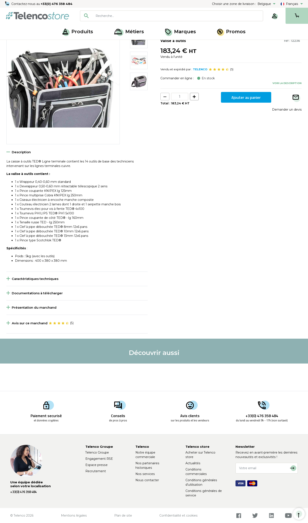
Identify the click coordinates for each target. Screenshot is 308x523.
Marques (180, 32)
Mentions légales (74, 515)
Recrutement (95, 471)
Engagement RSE (99, 459)
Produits (77, 32)
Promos (231, 32)
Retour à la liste (20, 54)
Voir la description (287, 110)
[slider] (218, 97)
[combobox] (171, 16)
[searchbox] (177, 16)
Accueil (11, 44)
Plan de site (123, 515)
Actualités (192, 463)
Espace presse (96, 465)
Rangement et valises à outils (69, 44)
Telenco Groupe (97, 452)
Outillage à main (33, 44)
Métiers (129, 32)
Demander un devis (287, 137)
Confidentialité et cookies (178, 515)
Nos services (145, 474)
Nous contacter (147, 480)
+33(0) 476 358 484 (57, 4)
